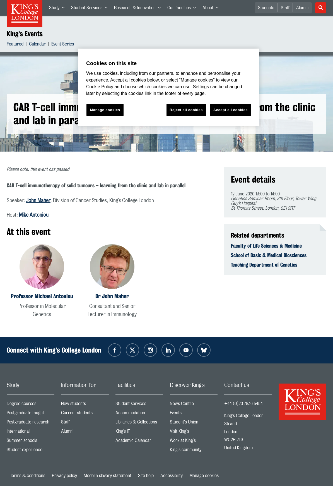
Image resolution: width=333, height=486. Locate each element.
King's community (194, 450)
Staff (285, 8)
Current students (85, 414)
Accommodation (139, 414)
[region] (168, 87)
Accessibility (171, 475)
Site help (146, 475)
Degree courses (30, 404)
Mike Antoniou (34, 215)
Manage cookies (204, 475)
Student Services (91, 9)
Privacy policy (64, 475)
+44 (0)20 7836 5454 (243, 403)
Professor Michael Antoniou (42, 296)
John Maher (38, 200)
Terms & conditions (27, 475)
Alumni (302, 8)
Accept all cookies (230, 110)
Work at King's (194, 441)
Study (58, 9)
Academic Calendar (139, 441)
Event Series (62, 45)
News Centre (194, 404)
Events (194, 414)
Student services (139, 404)
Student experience (30, 450)
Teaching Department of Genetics (264, 264)
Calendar (37, 45)
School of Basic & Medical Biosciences (269, 255)
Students (266, 8)
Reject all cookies (186, 110)
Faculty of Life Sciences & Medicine (266, 245)
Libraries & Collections (139, 423)
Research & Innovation (139, 9)
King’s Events (25, 34)
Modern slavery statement (107, 475)
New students (85, 404)
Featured (15, 45)
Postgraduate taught (30, 414)
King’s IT (139, 432)
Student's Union (194, 423)
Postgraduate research (30, 423)
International (30, 432)
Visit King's (194, 432)
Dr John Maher (112, 296)
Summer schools (30, 441)
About (212, 9)
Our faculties (183, 9)
